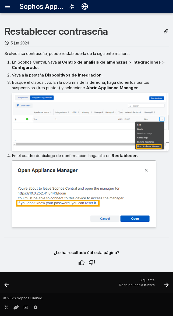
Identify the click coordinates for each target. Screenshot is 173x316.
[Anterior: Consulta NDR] (7, 284)
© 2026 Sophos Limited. (23, 298)
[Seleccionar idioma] (84, 6)
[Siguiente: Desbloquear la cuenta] (142, 284)
